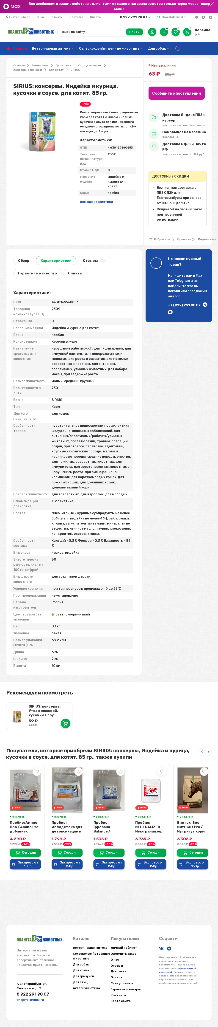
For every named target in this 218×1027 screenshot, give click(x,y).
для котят (56, 69)
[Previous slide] (202, 752)
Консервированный (27, 69)
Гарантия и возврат (126, 989)
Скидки (20, 48)
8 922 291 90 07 (133, 17)
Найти (134, 32)
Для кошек (63, 65)
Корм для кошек (90, 65)
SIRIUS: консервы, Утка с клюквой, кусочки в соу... (45, 710)
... (109, 17)
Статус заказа (122, 983)
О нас (40, 17)
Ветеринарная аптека (51, 48)
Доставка (76, 17)
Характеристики (56, 261)
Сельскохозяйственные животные (109, 48)
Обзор (23, 261)
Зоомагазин (40, 65)
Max (199, 276)
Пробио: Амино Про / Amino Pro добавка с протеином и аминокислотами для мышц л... (25, 833)
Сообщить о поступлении (176, 93)
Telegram (182, 281)
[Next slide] (208, 752)
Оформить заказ (123, 953)
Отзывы (56, 17)
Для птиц (80, 982)
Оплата (95, 17)
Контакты (119, 995)
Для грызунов (83, 976)
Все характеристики (96, 201)
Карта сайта (121, 1001)
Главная (19, 65)
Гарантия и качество (37, 273)
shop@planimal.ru (174, 17)
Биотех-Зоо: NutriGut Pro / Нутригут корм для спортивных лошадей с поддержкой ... (192, 833)
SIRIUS (75, 69)
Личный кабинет (124, 947)
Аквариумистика (86, 988)
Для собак (157, 48)
